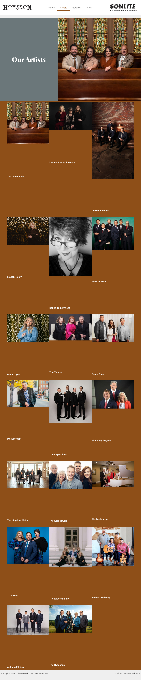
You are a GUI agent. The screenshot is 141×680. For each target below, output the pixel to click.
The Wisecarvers (58, 520)
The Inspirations (58, 454)
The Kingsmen (99, 281)
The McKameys (100, 519)
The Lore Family (16, 176)
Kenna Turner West (59, 308)
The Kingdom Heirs (17, 520)
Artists (63, 7)
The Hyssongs (57, 665)
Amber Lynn (13, 374)
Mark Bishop (14, 438)
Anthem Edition (15, 667)
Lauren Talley (14, 276)
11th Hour (12, 595)
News (90, 7)
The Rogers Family (59, 598)
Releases (77, 7)
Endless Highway (101, 597)
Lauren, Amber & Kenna (62, 162)
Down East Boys (100, 210)
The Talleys (55, 372)
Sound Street (99, 374)
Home (51, 7)
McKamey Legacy (101, 440)
